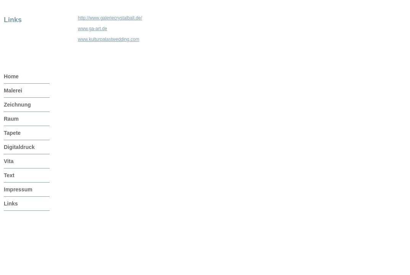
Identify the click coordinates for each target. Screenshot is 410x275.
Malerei (13, 90)
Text (9, 175)
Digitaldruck (19, 147)
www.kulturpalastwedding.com (108, 39)
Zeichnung (17, 105)
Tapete (12, 133)
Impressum (18, 189)
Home (11, 76)
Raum (11, 119)
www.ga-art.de (92, 28)
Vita (8, 161)
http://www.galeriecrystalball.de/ (110, 18)
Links (11, 204)
